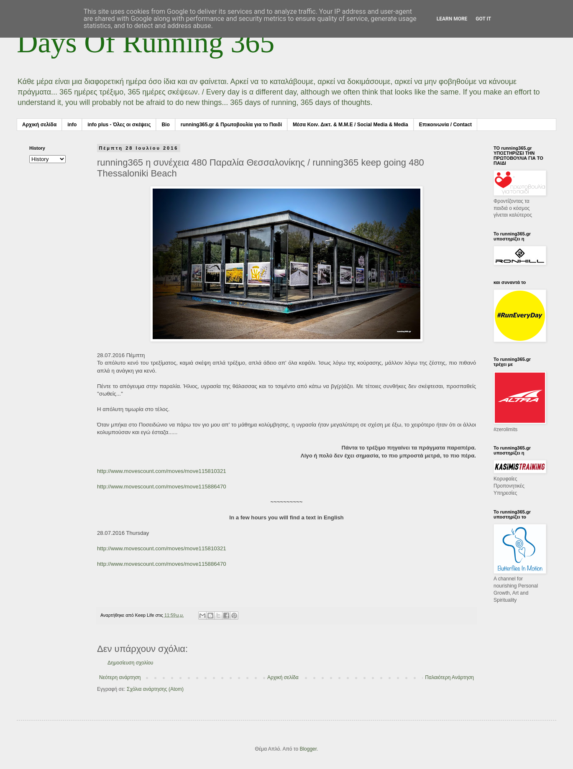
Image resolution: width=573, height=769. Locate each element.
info (72, 125)
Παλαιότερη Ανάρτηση (449, 677)
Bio (165, 125)
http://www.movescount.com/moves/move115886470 (161, 486)
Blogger (308, 749)
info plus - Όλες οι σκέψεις (119, 125)
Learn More (452, 19)
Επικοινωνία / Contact (445, 125)
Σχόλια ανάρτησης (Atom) (155, 689)
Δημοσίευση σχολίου (130, 663)
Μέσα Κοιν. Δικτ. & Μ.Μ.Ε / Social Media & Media (350, 125)
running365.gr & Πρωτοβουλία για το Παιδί (231, 125)
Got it (483, 19)
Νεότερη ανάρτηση (120, 677)
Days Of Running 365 (145, 42)
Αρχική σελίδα (39, 125)
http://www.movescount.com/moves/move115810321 (161, 471)
